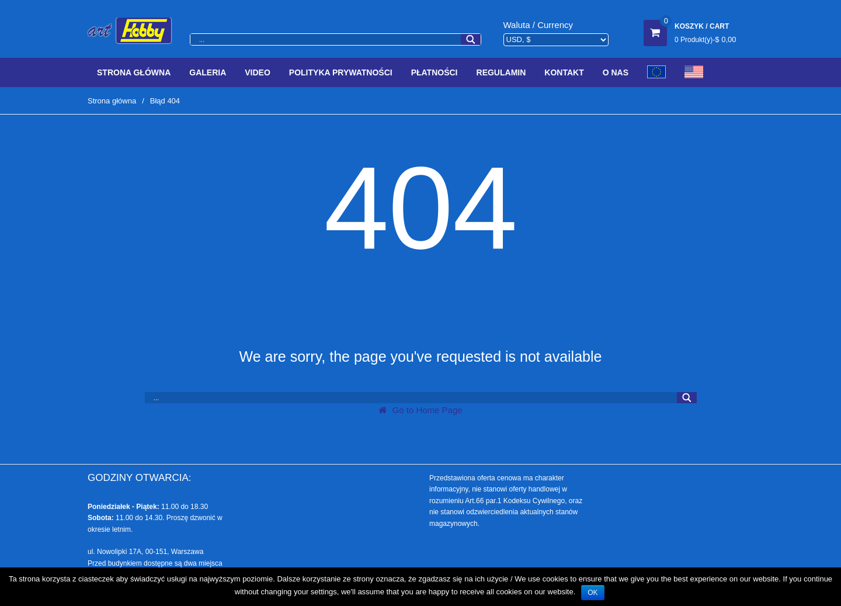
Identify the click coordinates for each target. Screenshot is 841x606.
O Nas (615, 72)
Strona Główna (134, 72)
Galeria (207, 72)
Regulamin (501, 72)
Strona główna (112, 100)
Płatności (434, 72)
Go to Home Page (420, 410)
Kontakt (563, 72)
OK (592, 592)
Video (257, 72)
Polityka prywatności (340, 72)
